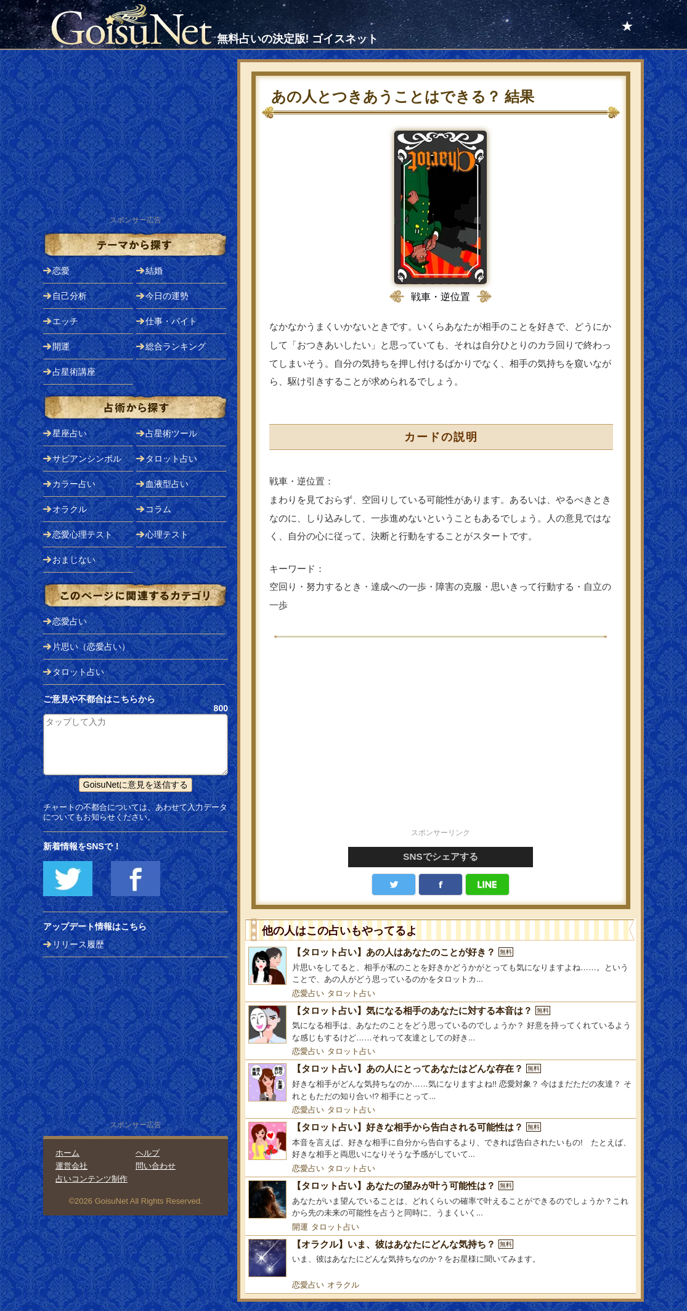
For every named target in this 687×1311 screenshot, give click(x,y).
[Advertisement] (440, 739)
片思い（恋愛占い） (91, 646)
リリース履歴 (78, 944)
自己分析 (69, 296)
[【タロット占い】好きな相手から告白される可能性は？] (440, 1141)
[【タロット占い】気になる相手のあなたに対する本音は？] (440, 1024)
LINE (487, 884)
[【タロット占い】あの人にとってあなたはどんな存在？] (440, 1082)
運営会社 (71, 1165)
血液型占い (167, 484)
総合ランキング (175, 346)
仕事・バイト (171, 321)
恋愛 (61, 271)
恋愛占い (308, 993)
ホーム (67, 1153)
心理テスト (167, 534)
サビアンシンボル (86, 459)
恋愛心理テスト (82, 534)
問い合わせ (156, 1165)
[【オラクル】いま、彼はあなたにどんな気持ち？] (440, 1258)
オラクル (343, 1284)
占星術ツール (171, 433)
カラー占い (74, 484)
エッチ (65, 321)
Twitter (393, 884)
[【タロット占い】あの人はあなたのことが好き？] (440, 966)
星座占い (69, 433)
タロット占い (351, 993)
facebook (440, 884)
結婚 (154, 271)
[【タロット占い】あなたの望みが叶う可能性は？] (440, 1199)
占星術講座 (74, 372)
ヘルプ (148, 1153)
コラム (158, 509)
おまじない (74, 560)
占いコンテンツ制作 (91, 1178)
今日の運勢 (167, 296)
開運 (300, 1226)
